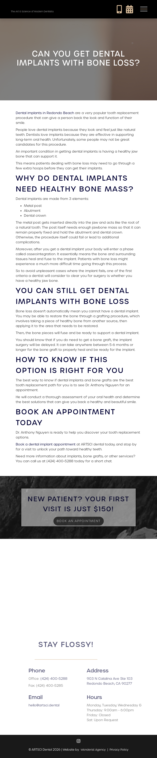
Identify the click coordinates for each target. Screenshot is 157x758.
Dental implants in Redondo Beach (45, 113)
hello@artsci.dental (56, 705)
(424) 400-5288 (66, 678)
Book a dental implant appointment (45, 444)
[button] (144, 9)
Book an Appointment (78, 518)
